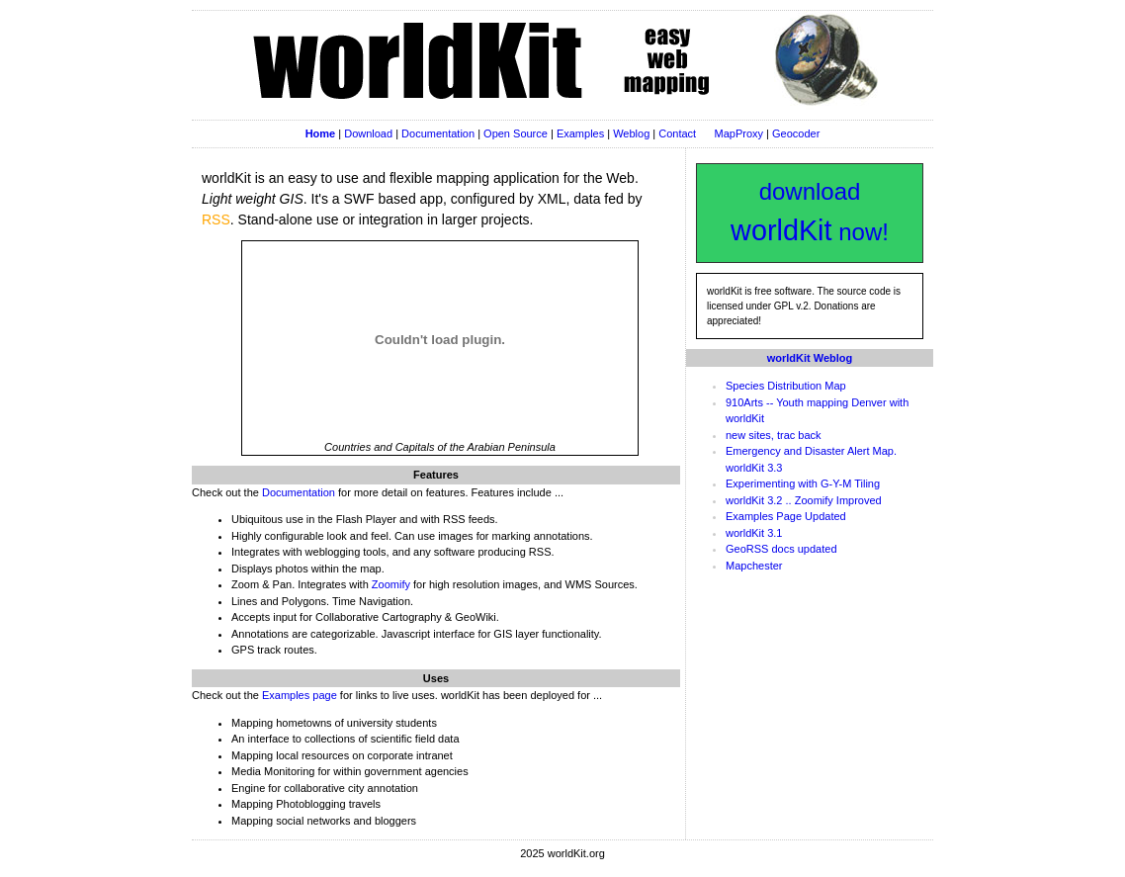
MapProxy (739, 133)
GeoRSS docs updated (781, 549)
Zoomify (391, 584)
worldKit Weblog (810, 358)
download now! (810, 212)
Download (368, 133)
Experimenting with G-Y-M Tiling (803, 483)
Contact (677, 133)
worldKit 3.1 (754, 533)
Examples (580, 133)
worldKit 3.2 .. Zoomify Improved (804, 500)
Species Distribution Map (786, 386)
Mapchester (754, 565)
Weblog (631, 133)
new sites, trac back (774, 435)
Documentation (438, 133)
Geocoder (796, 133)
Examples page (299, 695)
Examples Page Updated (786, 516)
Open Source (515, 133)
